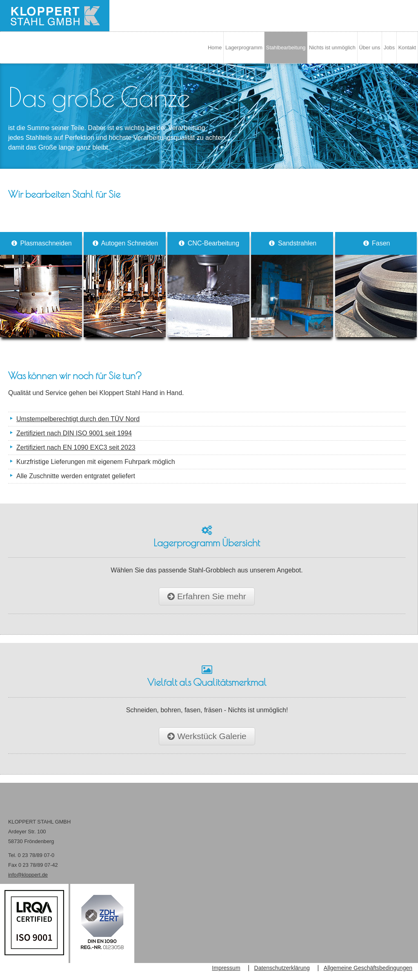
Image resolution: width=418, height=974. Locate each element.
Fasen (376, 288)
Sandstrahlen (292, 288)
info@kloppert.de (28, 875)
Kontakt (407, 47)
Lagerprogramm (243, 47)
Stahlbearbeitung (286, 47)
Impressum (226, 968)
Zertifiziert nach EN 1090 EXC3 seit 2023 (76, 447)
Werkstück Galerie (206, 736)
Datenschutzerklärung (282, 968)
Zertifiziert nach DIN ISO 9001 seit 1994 (74, 433)
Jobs (389, 47)
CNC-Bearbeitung (208, 288)
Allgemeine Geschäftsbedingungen (368, 968)
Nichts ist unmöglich (332, 47)
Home (215, 47)
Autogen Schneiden (125, 288)
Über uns (369, 47)
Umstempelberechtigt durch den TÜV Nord (78, 418)
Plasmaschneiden (41, 288)
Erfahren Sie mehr (206, 596)
